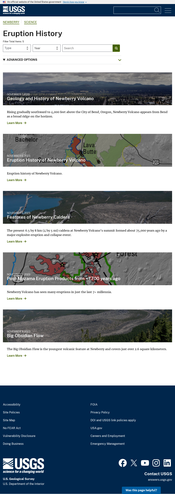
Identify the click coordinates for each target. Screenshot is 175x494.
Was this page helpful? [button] (141, 490)
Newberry (11, 22)
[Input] (137, 10)
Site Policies (11, 412)
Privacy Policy (100, 412)
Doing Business (13, 443)
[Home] (14, 13)
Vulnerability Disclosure (19, 436)
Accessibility (11, 404)
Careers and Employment (108, 436)
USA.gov (96, 428)
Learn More (14, 123)
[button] (62, 60)
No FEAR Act (12, 428)
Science (30, 22)
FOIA (94, 404)
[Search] (157, 10)
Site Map (9, 420)
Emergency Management (108, 443)
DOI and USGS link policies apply (113, 420)
